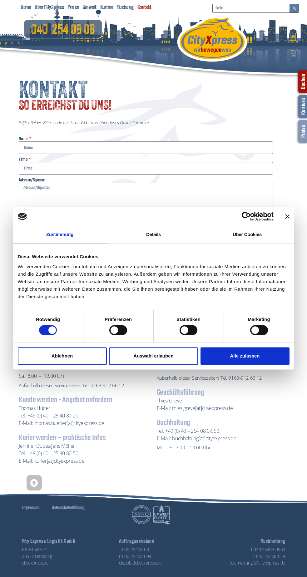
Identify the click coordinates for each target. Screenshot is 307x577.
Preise (73, 8)
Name (23, 138)
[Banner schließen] (287, 216)
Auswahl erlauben (153, 355)
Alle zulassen (245, 355)
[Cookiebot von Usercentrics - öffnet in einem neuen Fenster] (246, 216)
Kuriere (106, 8)
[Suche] (294, 8)
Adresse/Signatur (32, 180)
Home (26, 8)
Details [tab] (153, 234)
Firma (23, 159)
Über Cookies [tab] (247, 234)
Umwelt (90, 8)
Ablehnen (62, 355)
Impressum (30, 507)
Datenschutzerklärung (68, 507)
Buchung (125, 8)
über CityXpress (49, 8)
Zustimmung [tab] (59, 234)
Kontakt (144, 8)
